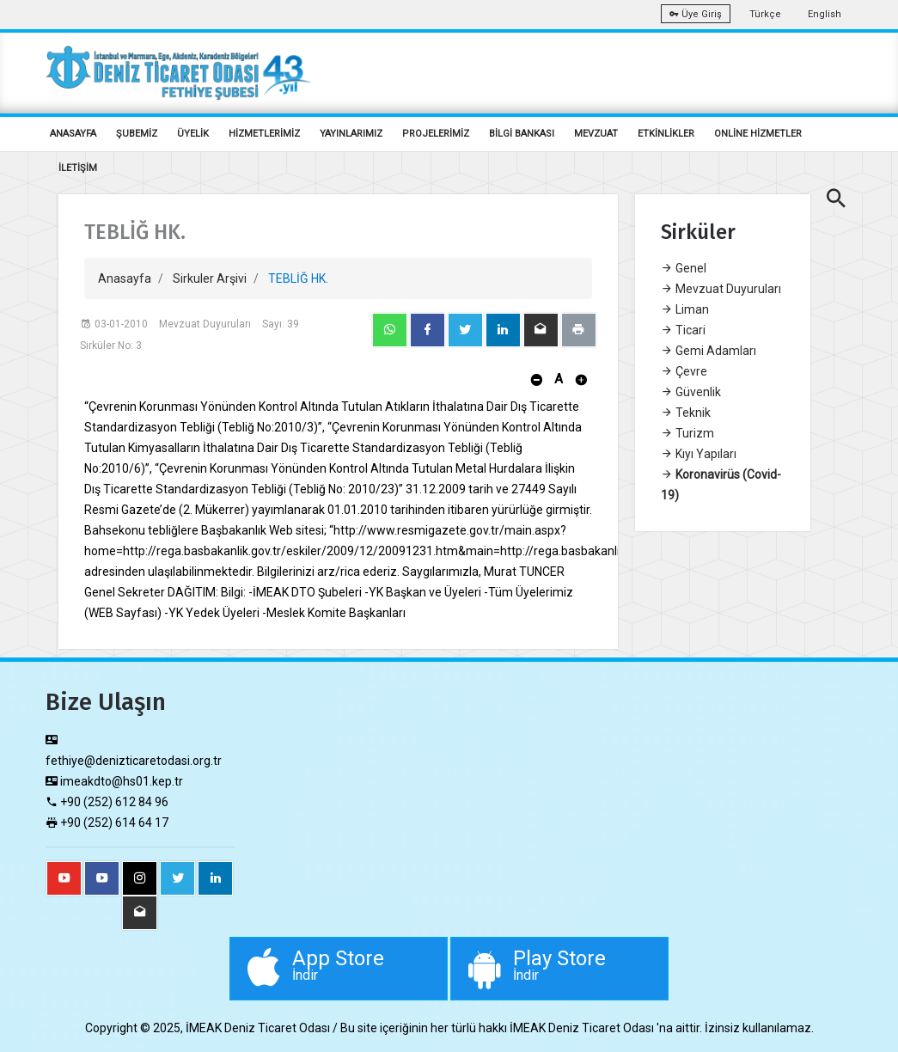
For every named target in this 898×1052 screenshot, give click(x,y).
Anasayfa (124, 278)
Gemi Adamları (708, 351)
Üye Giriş (695, 14)
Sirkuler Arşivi (210, 278)
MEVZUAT (596, 133)
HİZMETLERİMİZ (264, 133)
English (824, 14)
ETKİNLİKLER (666, 133)
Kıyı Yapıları (698, 454)
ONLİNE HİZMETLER (758, 133)
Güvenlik (691, 392)
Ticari (683, 330)
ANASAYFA (73, 133)
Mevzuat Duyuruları (721, 289)
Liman (685, 309)
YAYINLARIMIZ (351, 133)
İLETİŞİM (77, 168)
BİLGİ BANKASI (521, 133)
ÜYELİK (193, 133)
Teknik (686, 412)
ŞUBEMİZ (136, 133)
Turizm (687, 433)
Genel (683, 268)
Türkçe (765, 14)
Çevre (684, 371)
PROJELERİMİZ (435, 133)
